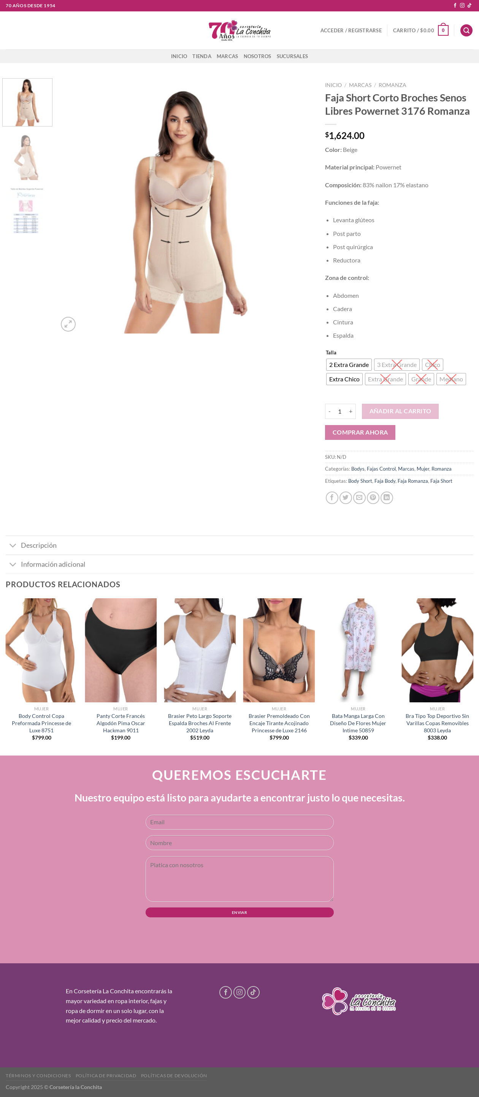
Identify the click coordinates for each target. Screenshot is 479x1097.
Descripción (31, 546)
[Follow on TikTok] (469, 5)
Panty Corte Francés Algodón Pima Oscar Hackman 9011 (121, 723)
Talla (331, 353)
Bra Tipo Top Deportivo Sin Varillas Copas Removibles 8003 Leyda (437, 723)
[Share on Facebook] (332, 498)
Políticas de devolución (174, 1075)
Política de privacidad (106, 1075)
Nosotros (257, 56)
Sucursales (292, 56)
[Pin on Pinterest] (373, 498)
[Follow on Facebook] (455, 5)
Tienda (201, 56)
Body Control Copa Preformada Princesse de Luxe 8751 (41, 723)
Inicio (179, 56)
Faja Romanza (413, 481)
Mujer (423, 469)
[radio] (349, 364)
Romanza (392, 85)
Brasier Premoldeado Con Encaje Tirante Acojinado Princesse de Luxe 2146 (279, 723)
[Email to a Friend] (359, 498)
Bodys (358, 469)
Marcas (227, 56)
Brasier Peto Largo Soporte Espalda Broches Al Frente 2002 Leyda (200, 723)
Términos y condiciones (38, 1075)
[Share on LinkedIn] (387, 498)
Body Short (360, 481)
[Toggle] (13, 546)
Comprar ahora (360, 432)
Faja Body (384, 481)
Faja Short (441, 481)
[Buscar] (466, 30)
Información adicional (46, 565)
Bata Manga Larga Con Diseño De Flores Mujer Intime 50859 (358, 723)
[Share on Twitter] (345, 498)
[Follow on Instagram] (462, 5)
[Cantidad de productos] (340, 411)
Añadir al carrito (400, 411)
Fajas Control (381, 469)
